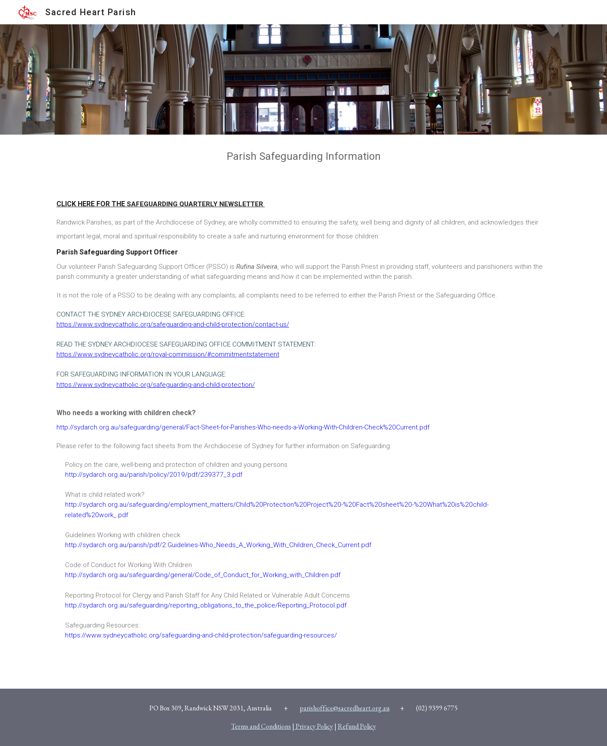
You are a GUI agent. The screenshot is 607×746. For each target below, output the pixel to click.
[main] (303, 156)
